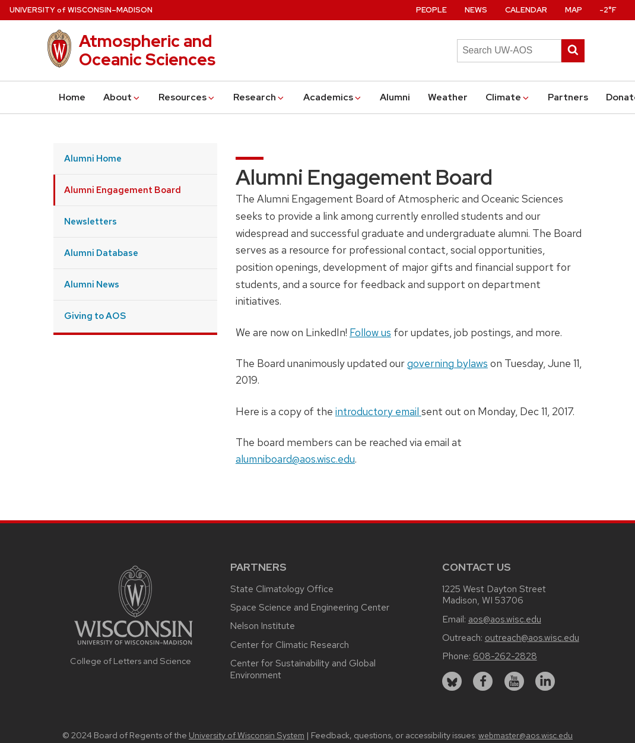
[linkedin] (545, 681)
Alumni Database (101, 252)
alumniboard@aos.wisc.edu (295, 459)
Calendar (526, 10)
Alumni (395, 97)
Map (573, 10)
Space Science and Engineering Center (309, 607)
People (431, 10)
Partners (568, 97)
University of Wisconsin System (246, 735)
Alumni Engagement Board (122, 190)
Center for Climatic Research (289, 644)
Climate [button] (508, 97)
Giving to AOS (95, 315)
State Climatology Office (282, 589)
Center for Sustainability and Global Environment (303, 669)
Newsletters (90, 221)
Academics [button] (333, 97)
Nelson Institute (262, 625)
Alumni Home (93, 158)
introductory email (378, 411)
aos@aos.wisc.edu (504, 619)
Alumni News (91, 284)
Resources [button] (187, 97)
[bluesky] (452, 681)
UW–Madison (81, 10)
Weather (448, 97)
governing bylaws (447, 363)
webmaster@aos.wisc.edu (525, 735)
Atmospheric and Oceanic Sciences (147, 50)
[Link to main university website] (133, 646)
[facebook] (483, 681)
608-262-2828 (505, 656)
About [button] (122, 97)
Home (72, 97)
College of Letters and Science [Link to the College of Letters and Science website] (130, 660)
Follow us (370, 332)
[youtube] (514, 681)
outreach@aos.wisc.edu (532, 637)
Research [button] (259, 97)
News (476, 10)
